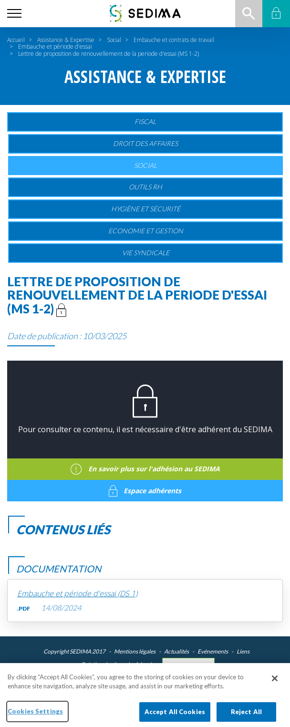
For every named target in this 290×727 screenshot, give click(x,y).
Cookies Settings (188, 664)
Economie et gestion (145, 231)
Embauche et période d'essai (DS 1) (77, 593)
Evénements (212, 651)
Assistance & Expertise (65, 40)
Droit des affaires (145, 143)
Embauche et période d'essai (55, 46)
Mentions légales (134, 651)
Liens (243, 651)
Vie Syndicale (145, 253)
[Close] (274, 683)
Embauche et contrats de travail (174, 40)
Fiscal (145, 121)
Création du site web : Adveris (117, 664)
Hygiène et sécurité (145, 209)
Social (114, 40)
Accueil (16, 40)
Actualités (176, 651)
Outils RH (145, 187)
